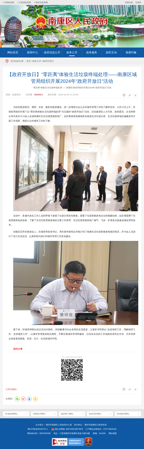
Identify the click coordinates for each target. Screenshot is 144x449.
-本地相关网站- (123, 414)
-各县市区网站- (95, 414)
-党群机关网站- (39, 414)
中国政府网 (9, 2)
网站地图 (113, 433)
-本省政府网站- (11, 414)
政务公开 (37, 61)
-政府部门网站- (67, 414)
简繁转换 (129, 2)
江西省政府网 (25, 2)
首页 (28, 61)
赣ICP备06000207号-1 (38, 429)
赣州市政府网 (42, 2)
